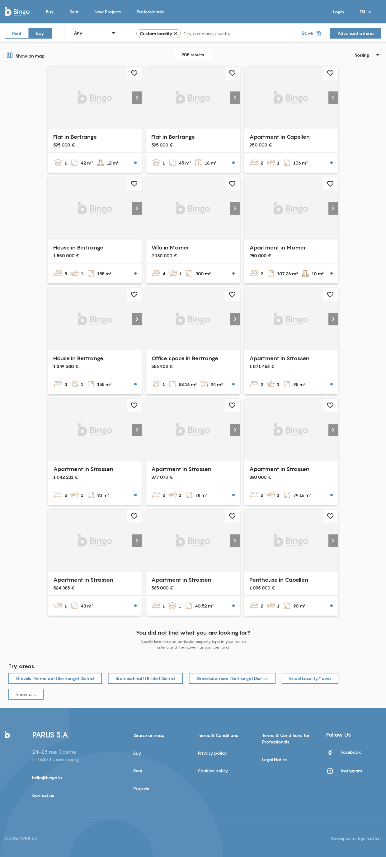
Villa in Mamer (170, 247)
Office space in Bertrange (184, 358)
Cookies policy (213, 770)
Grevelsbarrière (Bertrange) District (232, 678)
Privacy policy (212, 753)
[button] (137, 97)
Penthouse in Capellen (278, 579)
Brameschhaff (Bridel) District (145, 678)
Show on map (25, 55)
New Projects (107, 11)
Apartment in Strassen (279, 358)
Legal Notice (274, 759)
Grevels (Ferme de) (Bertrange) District (55, 678)
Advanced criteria (355, 33)
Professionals (150, 11)
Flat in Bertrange (75, 136)
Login (338, 11)
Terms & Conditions (218, 735)
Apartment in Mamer (277, 247)
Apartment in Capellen (279, 136)
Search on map (149, 735)
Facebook (343, 752)
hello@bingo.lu (47, 777)
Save (311, 33)
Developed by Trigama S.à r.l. (356, 838)
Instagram (344, 771)
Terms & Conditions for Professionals (286, 738)
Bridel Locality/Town (310, 678)
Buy (50, 11)
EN (367, 12)
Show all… (26, 694)
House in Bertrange (78, 247)
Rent (74, 11)
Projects (141, 788)
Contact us (43, 795)
